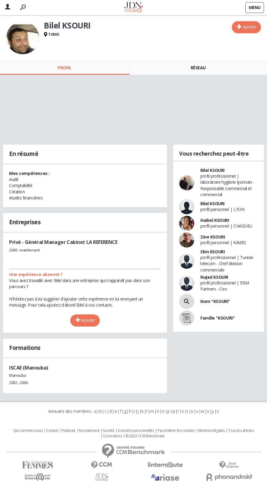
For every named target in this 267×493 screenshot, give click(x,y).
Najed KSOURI (214, 277)
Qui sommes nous (28, 431)
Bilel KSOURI (212, 170)
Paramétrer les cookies (176, 431)
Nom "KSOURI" (215, 301)
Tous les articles (241, 431)
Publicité (68, 431)
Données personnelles (136, 431)
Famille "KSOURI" (217, 318)
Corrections (112, 436)
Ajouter (249, 27)
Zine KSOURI (212, 237)
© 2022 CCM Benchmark (145, 436)
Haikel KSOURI (214, 220)
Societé (108, 431)
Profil (64, 68)
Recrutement (89, 431)
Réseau (198, 68)
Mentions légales (211, 431)
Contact (52, 431)
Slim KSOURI (212, 252)
